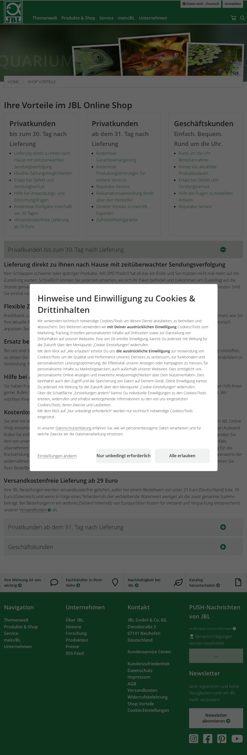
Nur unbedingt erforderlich (123, 456)
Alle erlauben (182, 456)
